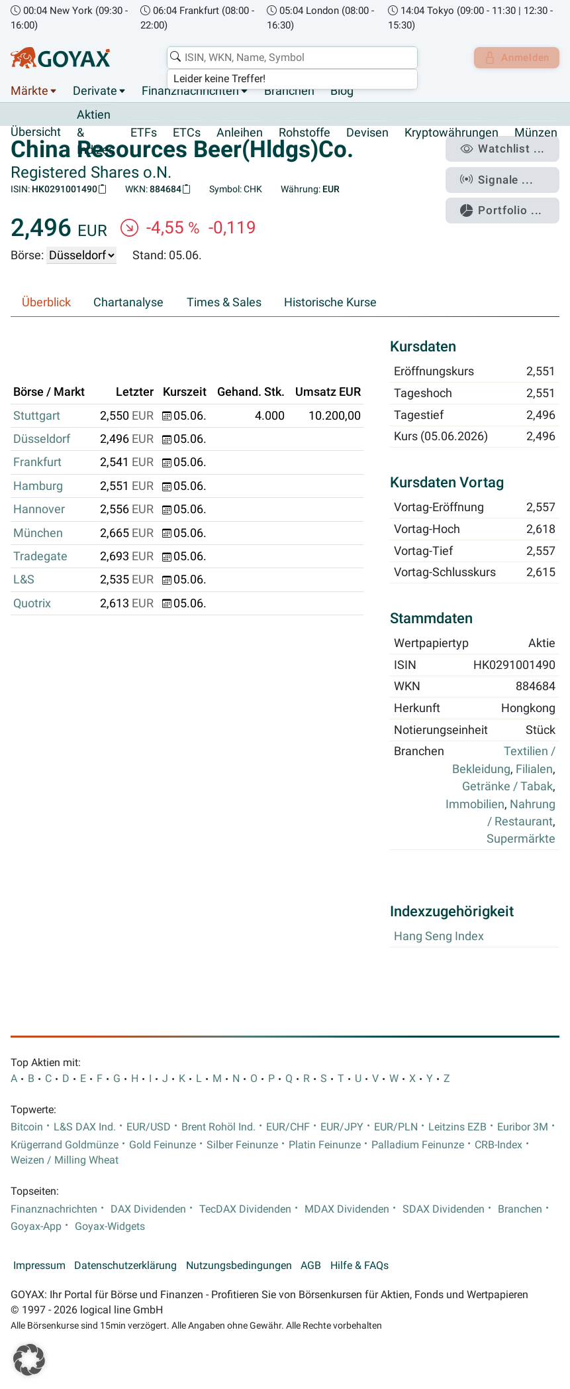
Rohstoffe (304, 132)
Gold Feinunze (162, 1145)
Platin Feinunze (325, 1145)
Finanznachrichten (190, 91)
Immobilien (475, 804)
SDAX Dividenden (444, 1209)
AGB (311, 1266)
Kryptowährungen (451, 132)
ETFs (143, 132)
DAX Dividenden (148, 1209)
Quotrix (32, 603)
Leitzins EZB (457, 1127)
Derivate (95, 91)
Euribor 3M (522, 1127)
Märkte (29, 91)
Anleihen (239, 132)
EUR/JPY (341, 1127)
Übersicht (36, 132)
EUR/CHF (288, 1127)
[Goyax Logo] (60, 57)
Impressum (39, 1266)
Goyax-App (36, 1227)
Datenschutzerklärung (125, 1266)
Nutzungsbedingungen (239, 1266)
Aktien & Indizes (96, 133)
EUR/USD (148, 1127)
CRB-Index (498, 1145)
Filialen (534, 769)
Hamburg (38, 486)
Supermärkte (521, 839)
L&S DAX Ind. (85, 1127)
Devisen (367, 132)
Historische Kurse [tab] (330, 303)
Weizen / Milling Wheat (65, 1160)
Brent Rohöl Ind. (218, 1127)
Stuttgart (36, 415)
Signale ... (503, 175)
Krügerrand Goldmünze (65, 1145)
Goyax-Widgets (110, 1227)
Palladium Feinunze (417, 1145)
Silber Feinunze (242, 1145)
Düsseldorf (41, 439)
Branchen (289, 91)
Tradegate (40, 557)
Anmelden (514, 58)
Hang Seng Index (439, 936)
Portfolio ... (506, 204)
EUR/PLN (396, 1127)
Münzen (535, 132)
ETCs (187, 132)
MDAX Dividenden (347, 1209)
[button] (29, 1360)
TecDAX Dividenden (245, 1209)
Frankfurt (37, 462)
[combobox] (289, 57)
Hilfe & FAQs (359, 1266)
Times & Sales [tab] (224, 303)
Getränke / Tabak (507, 787)
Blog (342, 91)
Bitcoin (27, 1127)
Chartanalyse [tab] (128, 303)
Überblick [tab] (46, 303)
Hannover (39, 509)
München (38, 533)
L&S (23, 580)
